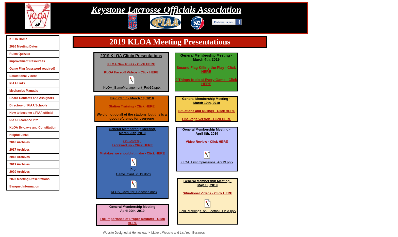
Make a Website (162, 232)
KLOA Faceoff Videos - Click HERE (131, 72)
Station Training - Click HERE (132, 106)
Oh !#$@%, (132, 141)
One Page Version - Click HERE (206, 119)
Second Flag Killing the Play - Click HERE (206, 70)
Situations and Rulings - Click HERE (206, 111)
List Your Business (192, 232)
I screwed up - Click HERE (132, 145)
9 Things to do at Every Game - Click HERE (206, 82)
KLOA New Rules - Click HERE (131, 64)
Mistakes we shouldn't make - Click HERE (132, 153)
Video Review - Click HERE (207, 142)
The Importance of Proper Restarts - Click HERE (132, 221)
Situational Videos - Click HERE (207, 193)
